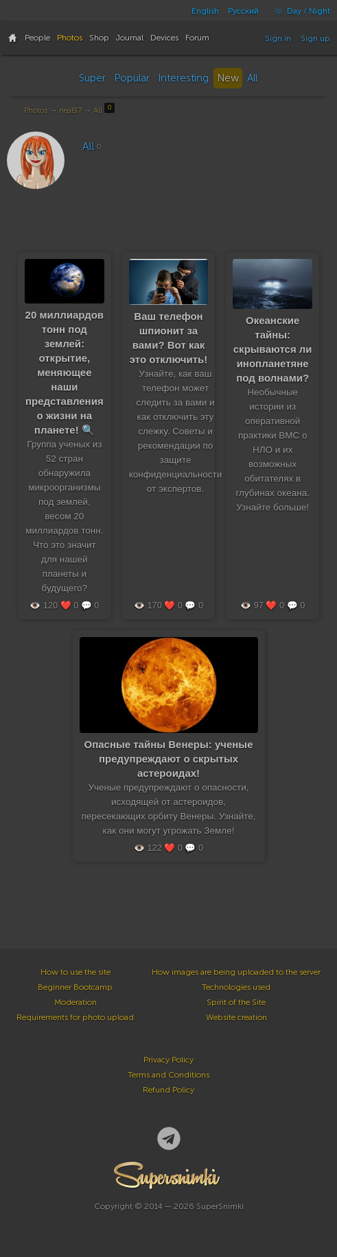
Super (92, 78)
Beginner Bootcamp (75, 987)
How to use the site (75, 972)
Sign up (315, 38)
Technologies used (236, 987)
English (205, 11)
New (228, 78)
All (252, 78)
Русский (243, 11)
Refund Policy (168, 1090)
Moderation (75, 1002)
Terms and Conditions (168, 1075)
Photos (35, 110)
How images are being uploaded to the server (236, 972)
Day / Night (299, 11)
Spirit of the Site (236, 1002)
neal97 (70, 110)
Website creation (236, 1017)
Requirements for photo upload (75, 1017)
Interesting (183, 78)
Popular (132, 78)
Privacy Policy (168, 1060)
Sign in (278, 38)
